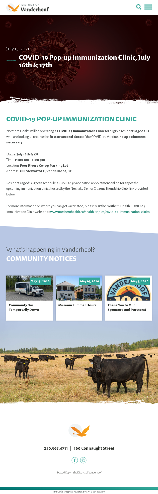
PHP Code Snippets (63, 491)
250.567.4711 (56, 448)
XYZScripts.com (96, 491)
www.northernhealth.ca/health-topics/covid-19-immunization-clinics (100, 212)
